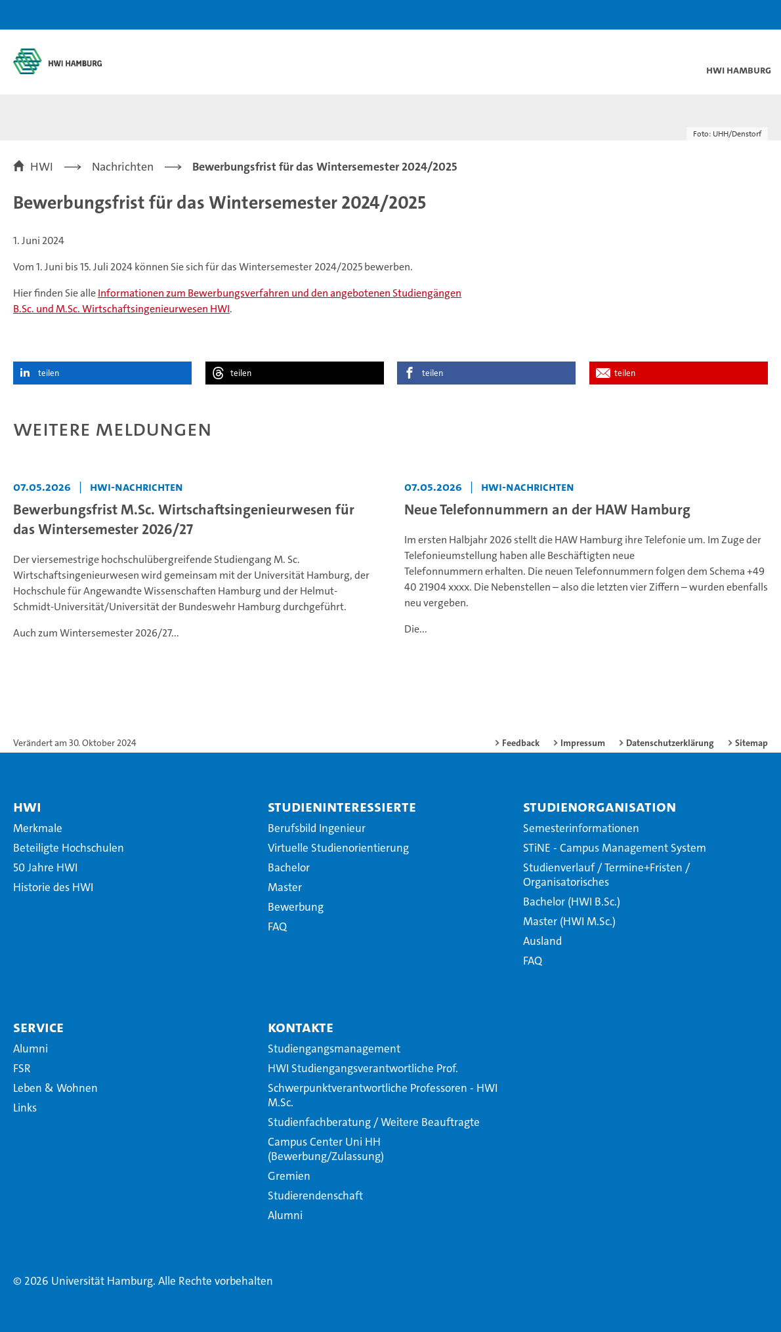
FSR (22, 1068)
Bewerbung (296, 907)
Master (285, 887)
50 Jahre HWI (45, 867)
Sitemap (751, 743)
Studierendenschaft (315, 1195)
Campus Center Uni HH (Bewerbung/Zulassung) (326, 1148)
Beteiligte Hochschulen (68, 848)
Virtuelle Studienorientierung (338, 848)
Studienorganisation (599, 806)
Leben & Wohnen (55, 1088)
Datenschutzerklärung (670, 743)
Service (38, 1026)
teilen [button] (48, 373)
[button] (729, 15)
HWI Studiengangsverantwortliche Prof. (363, 1068)
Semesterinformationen (581, 828)
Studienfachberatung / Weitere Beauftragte (374, 1122)
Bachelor (289, 867)
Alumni (30, 1048)
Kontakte (300, 1026)
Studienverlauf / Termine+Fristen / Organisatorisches (606, 874)
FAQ (277, 926)
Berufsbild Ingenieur (317, 828)
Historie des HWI (53, 887)
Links (25, 1107)
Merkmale (37, 828)
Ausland (542, 941)
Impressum (582, 743)
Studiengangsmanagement (334, 1048)
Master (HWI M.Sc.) (569, 921)
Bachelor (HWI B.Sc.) (571, 901)
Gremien (289, 1176)
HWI (27, 806)
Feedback (520, 743)
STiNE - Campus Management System (614, 848)
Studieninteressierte (342, 806)
